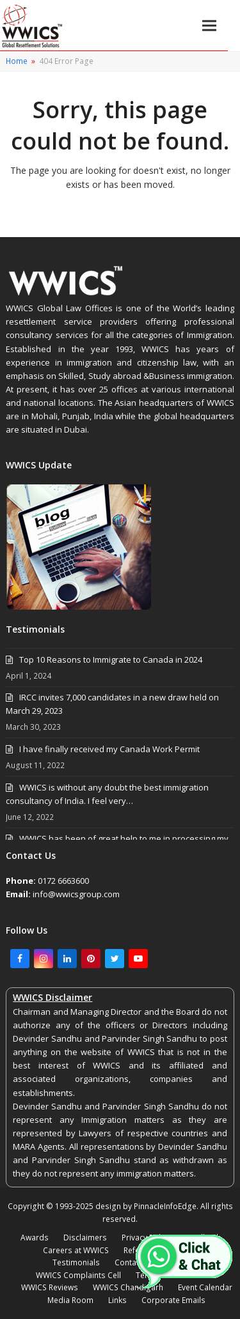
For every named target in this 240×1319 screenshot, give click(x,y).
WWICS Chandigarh (128, 1287)
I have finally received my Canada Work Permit (109, 749)
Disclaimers (85, 1237)
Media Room (70, 1300)
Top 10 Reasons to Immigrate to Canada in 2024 (110, 659)
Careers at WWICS (76, 1250)
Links (117, 1300)
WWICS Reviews (49, 1287)
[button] (209, 25)
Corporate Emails (173, 1300)
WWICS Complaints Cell (78, 1275)
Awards (34, 1237)
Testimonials (76, 1262)
